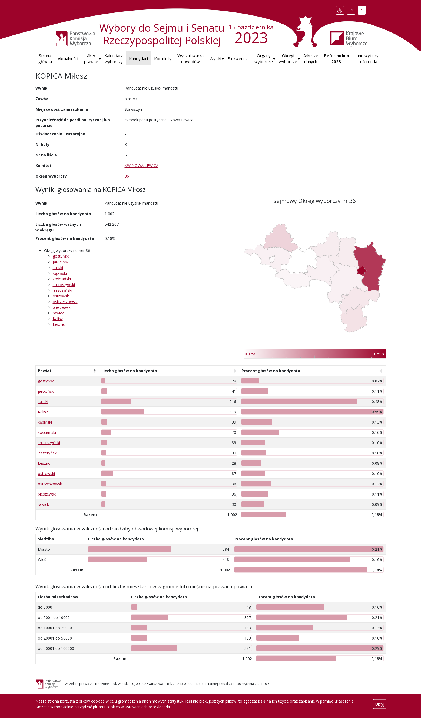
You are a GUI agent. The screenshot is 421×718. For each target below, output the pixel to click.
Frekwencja (237, 58)
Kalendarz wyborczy (113, 58)
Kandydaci (138, 58)
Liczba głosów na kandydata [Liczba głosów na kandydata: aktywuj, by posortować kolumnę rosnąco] (129, 370)
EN (352, 9)
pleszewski (62, 307)
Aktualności (68, 58)
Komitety (162, 58)
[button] (215, 58)
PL (363, 9)
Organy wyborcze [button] (263, 58)
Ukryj (379, 704)
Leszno (59, 324)
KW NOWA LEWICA (141, 165)
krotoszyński (64, 284)
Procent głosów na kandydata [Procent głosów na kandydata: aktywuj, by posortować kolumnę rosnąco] (270, 370)
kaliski (58, 267)
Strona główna (45, 58)
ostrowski (61, 296)
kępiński (60, 273)
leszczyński (62, 290)
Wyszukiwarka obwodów (190, 58)
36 (127, 176)
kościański (62, 278)
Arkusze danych (310, 58)
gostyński (61, 256)
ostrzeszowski (65, 301)
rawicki (59, 313)
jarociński (61, 261)
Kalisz (58, 318)
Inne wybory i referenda (367, 58)
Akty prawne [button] (91, 58)
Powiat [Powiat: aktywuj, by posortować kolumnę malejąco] (44, 370)
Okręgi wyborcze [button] (288, 58)
